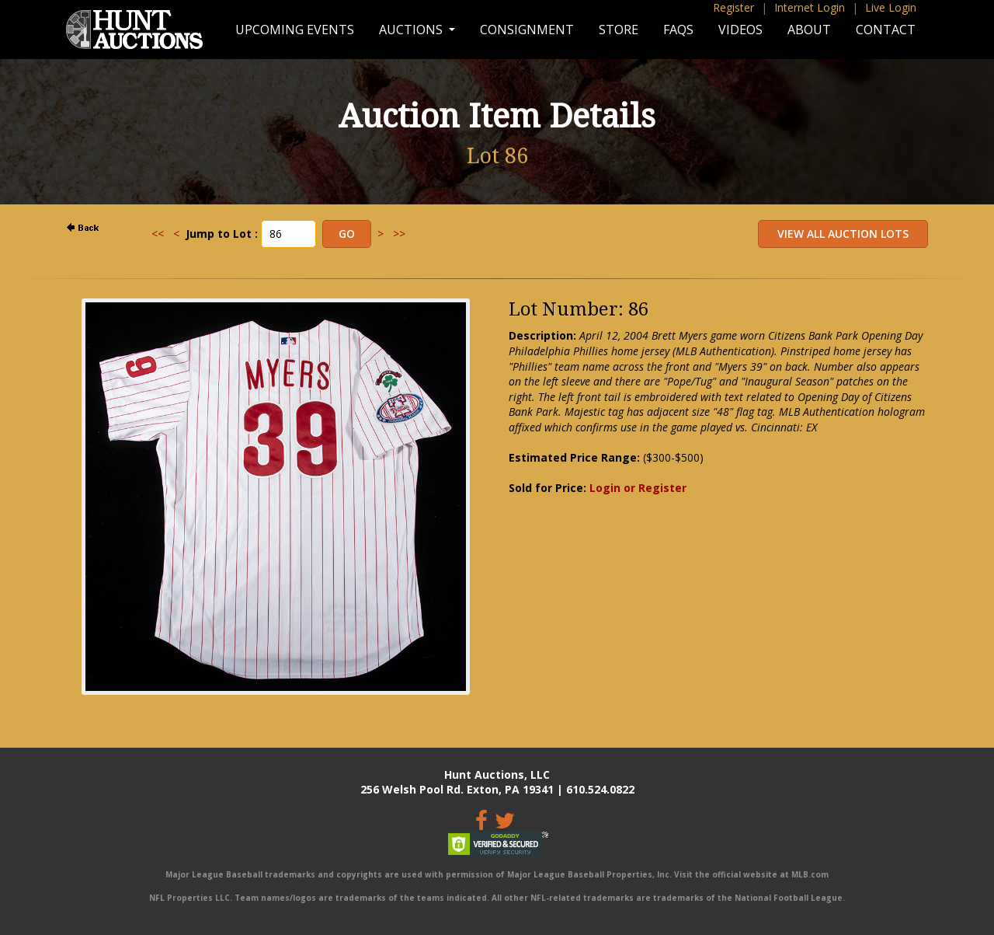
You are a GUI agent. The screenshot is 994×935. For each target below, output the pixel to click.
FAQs (678, 29)
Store (618, 29)
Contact (886, 29)
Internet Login (809, 7)
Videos (740, 29)
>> (399, 233)
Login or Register (637, 487)
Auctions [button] (412, 29)
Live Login (890, 7)
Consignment (527, 29)
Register (733, 7)
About (809, 29)
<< (157, 233)
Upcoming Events (294, 29)
